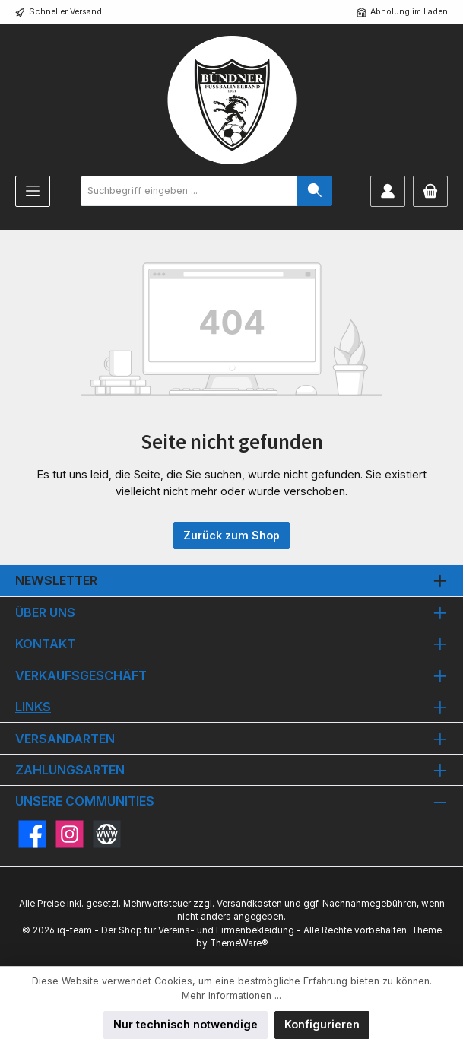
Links (33, 706)
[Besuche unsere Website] (107, 834)
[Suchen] (314, 191)
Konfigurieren (322, 1024)
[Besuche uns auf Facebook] (32, 834)
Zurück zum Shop (231, 535)
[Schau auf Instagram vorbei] (69, 834)
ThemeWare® (239, 943)
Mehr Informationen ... (231, 995)
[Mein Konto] (387, 191)
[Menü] (32, 191)
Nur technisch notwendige (185, 1024)
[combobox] (189, 191)
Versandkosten (249, 903)
